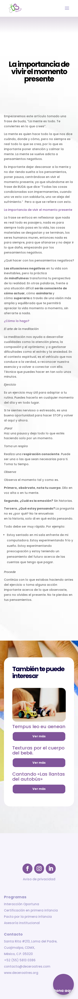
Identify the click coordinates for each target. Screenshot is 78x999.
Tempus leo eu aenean (39, 726)
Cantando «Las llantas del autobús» (38, 776)
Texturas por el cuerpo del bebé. (38, 750)
